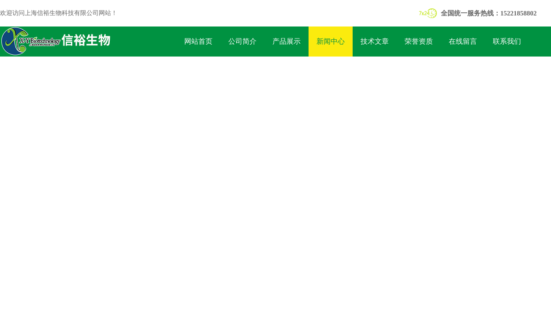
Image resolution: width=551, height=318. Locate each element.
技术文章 (375, 41)
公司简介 (242, 41)
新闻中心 (330, 41)
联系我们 (507, 41)
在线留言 (463, 41)
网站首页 (198, 41)
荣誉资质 (419, 41)
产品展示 (286, 41)
